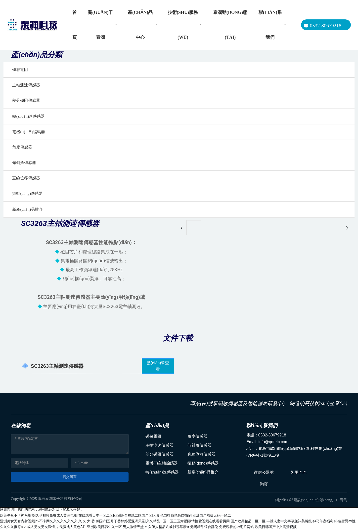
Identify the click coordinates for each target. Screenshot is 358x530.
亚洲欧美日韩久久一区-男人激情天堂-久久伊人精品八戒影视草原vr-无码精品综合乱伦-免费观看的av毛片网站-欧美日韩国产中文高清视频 (192, 527)
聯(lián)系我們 (262, 425)
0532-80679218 (272, 435)
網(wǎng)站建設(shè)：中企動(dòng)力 (307, 500)
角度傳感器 (22, 147)
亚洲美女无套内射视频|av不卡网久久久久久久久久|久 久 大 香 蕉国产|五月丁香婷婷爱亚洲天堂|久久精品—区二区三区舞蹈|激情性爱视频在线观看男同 (115, 521)
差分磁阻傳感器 (26, 100)
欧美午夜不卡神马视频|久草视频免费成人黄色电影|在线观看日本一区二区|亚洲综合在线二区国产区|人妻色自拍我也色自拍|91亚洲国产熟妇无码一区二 (115, 515)
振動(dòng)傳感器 (27, 193)
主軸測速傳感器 (26, 85)
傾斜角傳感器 (24, 162)
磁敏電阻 (20, 69)
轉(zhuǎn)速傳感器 (28, 116)
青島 (343, 500)
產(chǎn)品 (157, 425)
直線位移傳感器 (26, 178)
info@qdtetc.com (273, 442)
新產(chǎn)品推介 (27, 209)
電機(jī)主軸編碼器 (28, 132)
